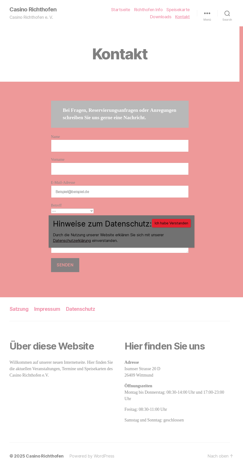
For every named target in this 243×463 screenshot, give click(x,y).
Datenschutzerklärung (72, 240)
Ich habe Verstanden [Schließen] (171, 223)
